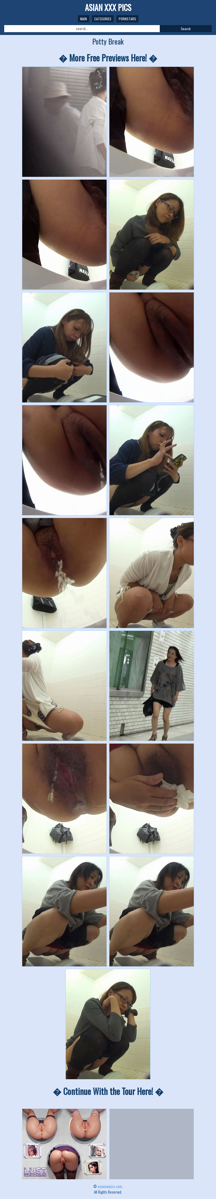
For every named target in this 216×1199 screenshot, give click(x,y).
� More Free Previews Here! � (108, 57)
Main (83, 18)
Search (186, 28)
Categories (102, 18)
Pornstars (127, 18)
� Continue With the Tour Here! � (108, 1091)
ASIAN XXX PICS (108, 7)
